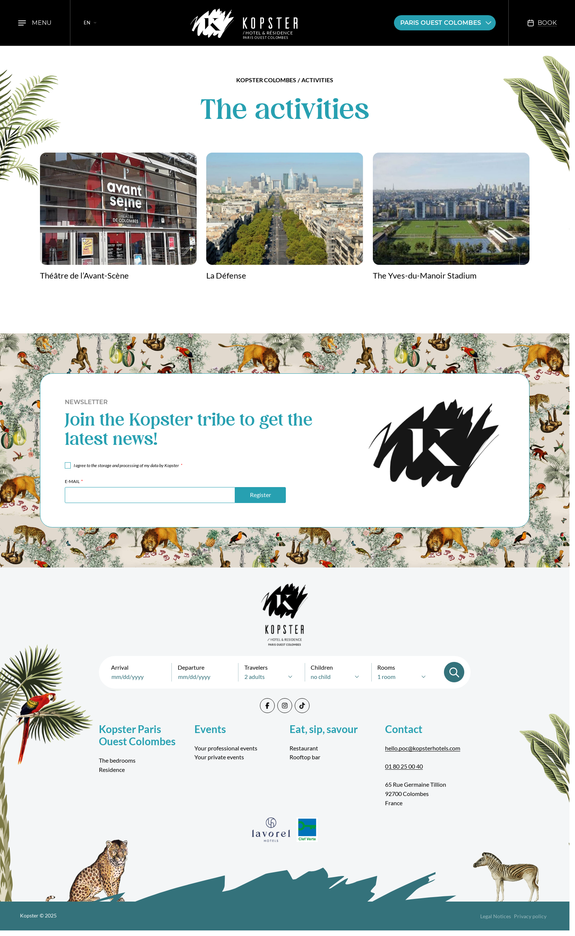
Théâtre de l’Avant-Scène (84, 275)
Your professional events (225, 748)
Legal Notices (495, 916)
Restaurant (304, 748)
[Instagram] (284, 705)
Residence (112, 769)
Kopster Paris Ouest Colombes (137, 735)
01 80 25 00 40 (404, 766)
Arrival (119, 667)
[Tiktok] (302, 705)
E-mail (74, 481)
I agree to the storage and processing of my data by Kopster (128, 465)
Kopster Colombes (266, 79)
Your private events (219, 756)
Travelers (256, 667)
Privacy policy (530, 916)
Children (322, 667)
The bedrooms (117, 760)
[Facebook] (267, 705)
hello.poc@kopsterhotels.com (422, 748)
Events (210, 729)
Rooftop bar (305, 756)
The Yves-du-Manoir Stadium (425, 275)
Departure (191, 667)
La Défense (226, 275)
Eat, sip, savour (324, 729)
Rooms (386, 667)
